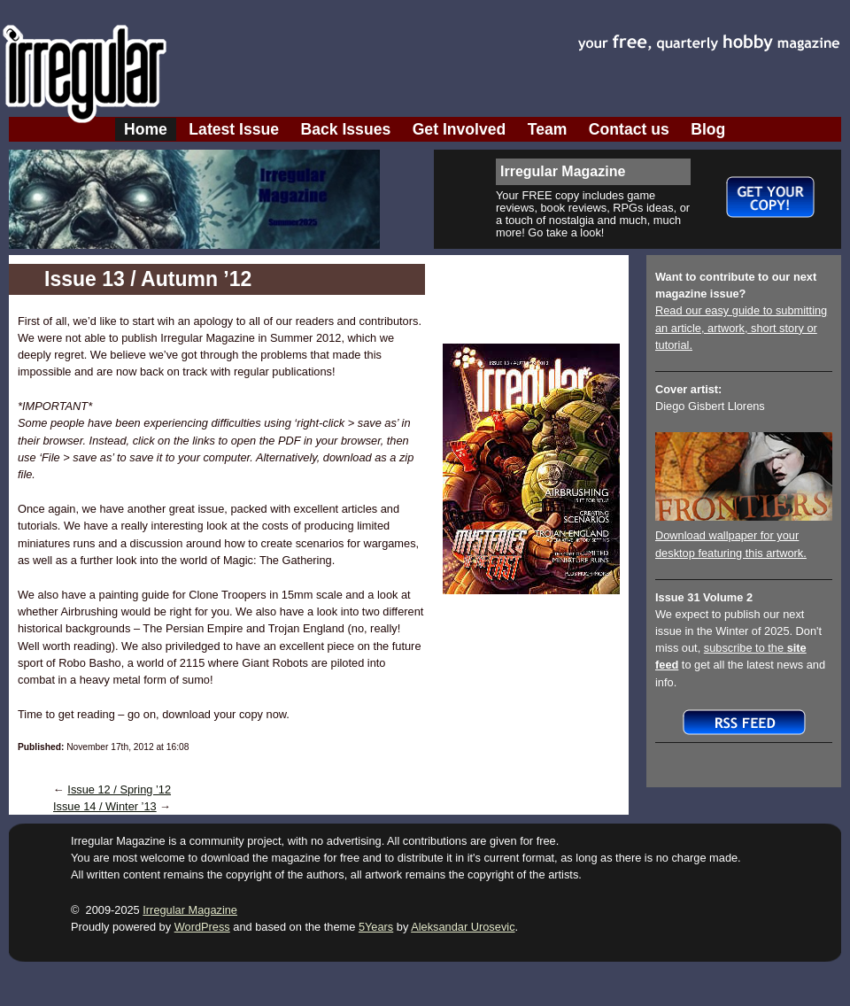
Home (145, 129)
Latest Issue (234, 129)
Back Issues (346, 129)
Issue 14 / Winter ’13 (105, 806)
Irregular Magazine (190, 910)
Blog (708, 129)
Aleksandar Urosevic (462, 926)
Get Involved (459, 129)
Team (548, 129)
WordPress (202, 926)
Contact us (629, 129)
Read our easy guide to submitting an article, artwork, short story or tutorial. (741, 327)
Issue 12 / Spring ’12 (119, 789)
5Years (376, 926)
